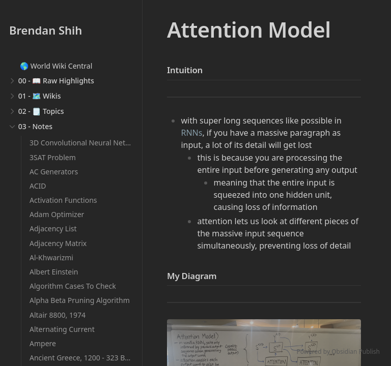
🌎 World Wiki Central (56, 66)
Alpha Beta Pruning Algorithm (80, 300)
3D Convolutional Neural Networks (87, 142)
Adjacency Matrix (58, 243)
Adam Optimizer (57, 214)
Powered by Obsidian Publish (338, 351)
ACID (38, 186)
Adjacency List (53, 228)
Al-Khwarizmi (51, 257)
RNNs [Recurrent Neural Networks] (191, 132)
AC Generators (54, 171)
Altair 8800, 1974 (58, 315)
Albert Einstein (54, 272)
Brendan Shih (45, 30)
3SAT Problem (53, 157)
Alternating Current (62, 329)
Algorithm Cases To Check (73, 286)
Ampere (43, 343)
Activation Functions (63, 200)
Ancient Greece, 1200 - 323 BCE (81, 357)
